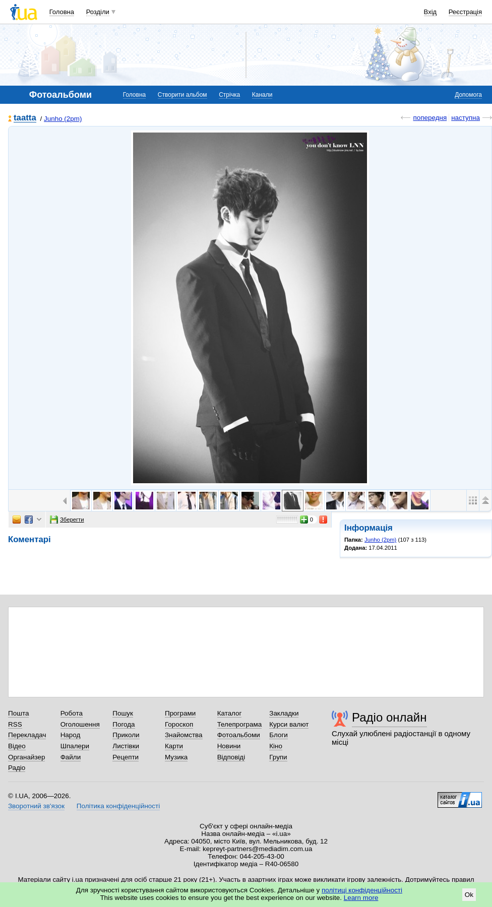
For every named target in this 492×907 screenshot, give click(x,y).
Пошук (122, 713)
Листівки (125, 746)
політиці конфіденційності (362, 890)
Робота (71, 713)
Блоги (278, 735)
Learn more (361, 897)
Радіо (16, 767)
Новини (229, 746)
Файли (70, 757)
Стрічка (229, 94)
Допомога (468, 94)
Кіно (275, 746)
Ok (469, 894)
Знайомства (184, 735)
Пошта (18, 713)
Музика (176, 757)
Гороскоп (179, 724)
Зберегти (67, 519)
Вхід (430, 12)
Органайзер (26, 757)
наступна (465, 117)
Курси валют (289, 724)
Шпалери (74, 746)
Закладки (283, 713)
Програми (180, 713)
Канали (262, 94)
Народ (70, 735)
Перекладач (27, 735)
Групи (278, 757)
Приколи (125, 735)
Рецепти (125, 757)
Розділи (97, 12)
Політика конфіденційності (118, 806)
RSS (15, 724)
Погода (123, 724)
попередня (430, 117)
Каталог (229, 713)
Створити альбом (182, 94)
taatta (25, 118)
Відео (17, 746)
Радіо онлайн (389, 717)
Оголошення (80, 724)
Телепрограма (239, 724)
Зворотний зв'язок (36, 806)
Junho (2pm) (63, 118)
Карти (174, 746)
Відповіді (231, 757)
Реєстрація (465, 12)
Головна (61, 12)
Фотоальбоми (238, 735)
